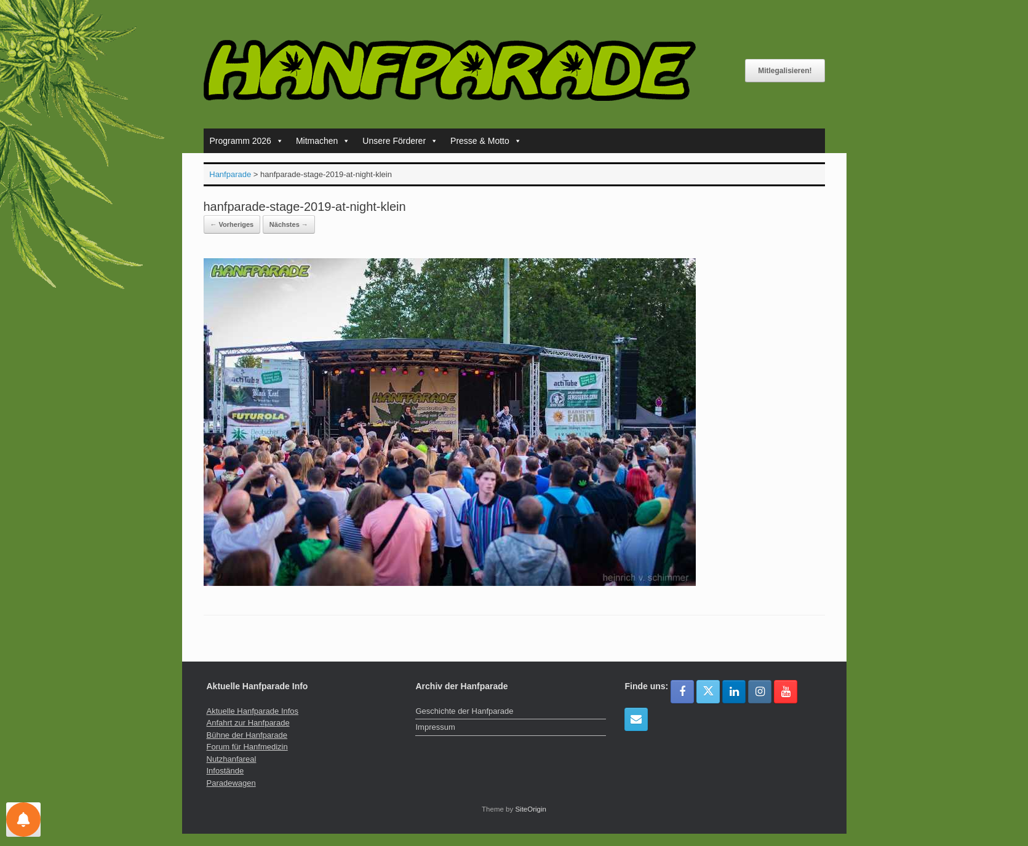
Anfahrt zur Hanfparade (248, 722)
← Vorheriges (232, 224)
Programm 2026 (247, 140)
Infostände (225, 770)
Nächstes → (288, 224)
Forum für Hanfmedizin (247, 746)
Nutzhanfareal (232, 759)
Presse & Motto (486, 140)
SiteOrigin (530, 809)
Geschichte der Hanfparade (464, 711)
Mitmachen (323, 140)
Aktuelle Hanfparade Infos (253, 711)
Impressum (435, 727)
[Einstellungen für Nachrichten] (23, 819)
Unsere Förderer (400, 140)
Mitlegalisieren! (784, 70)
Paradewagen (231, 783)
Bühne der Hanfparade (247, 735)
